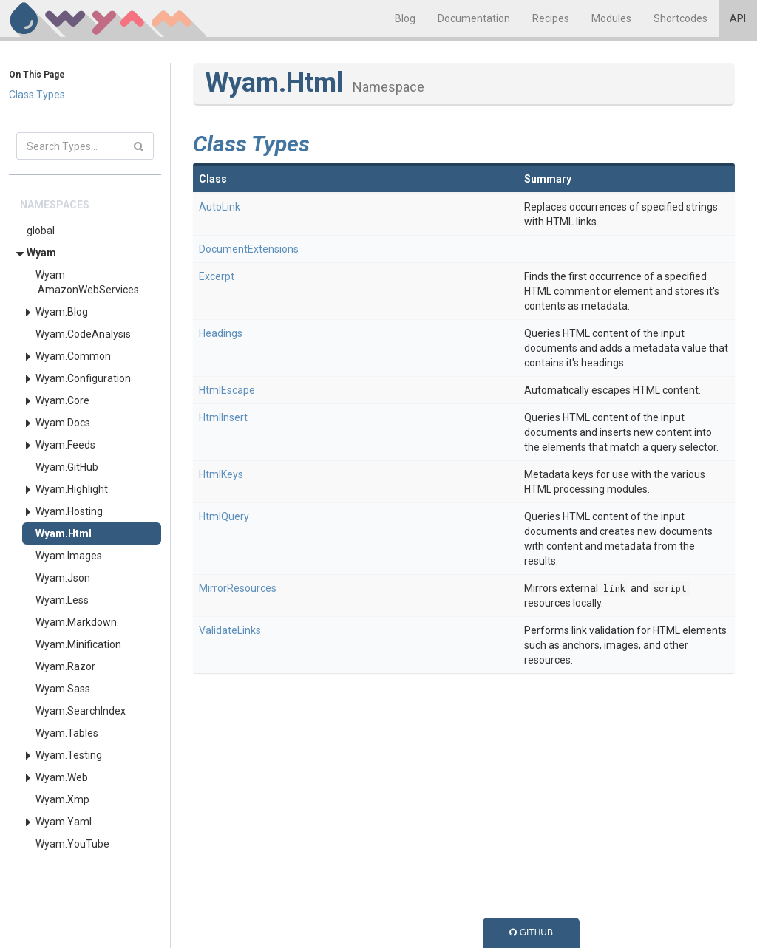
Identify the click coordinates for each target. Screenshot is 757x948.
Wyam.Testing (68, 755)
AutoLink (219, 207)
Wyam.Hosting (69, 511)
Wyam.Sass (62, 689)
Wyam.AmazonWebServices (87, 282)
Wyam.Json (62, 578)
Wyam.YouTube (72, 844)
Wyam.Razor (65, 666)
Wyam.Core (62, 400)
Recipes (550, 18)
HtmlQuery (224, 516)
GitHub (531, 932)
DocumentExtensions (249, 249)
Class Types (37, 94)
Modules (611, 18)
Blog (405, 18)
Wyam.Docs (62, 423)
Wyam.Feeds (65, 445)
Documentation (474, 18)
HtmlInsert (223, 417)
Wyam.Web (61, 777)
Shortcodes (680, 18)
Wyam (41, 253)
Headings (220, 333)
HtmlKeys (221, 474)
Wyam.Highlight (71, 489)
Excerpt (216, 276)
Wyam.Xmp (62, 799)
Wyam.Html (63, 533)
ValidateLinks (230, 630)
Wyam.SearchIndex (80, 711)
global (41, 230)
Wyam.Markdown (76, 622)
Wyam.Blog (61, 312)
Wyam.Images (68, 556)
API (738, 18)
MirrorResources (237, 588)
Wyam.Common (73, 356)
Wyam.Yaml (63, 822)
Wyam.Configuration (83, 378)
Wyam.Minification (78, 644)
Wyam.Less (62, 600)
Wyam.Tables (66, 733)
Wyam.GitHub (66, 467)
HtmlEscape (227, 390)
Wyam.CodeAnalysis (83, 334)
